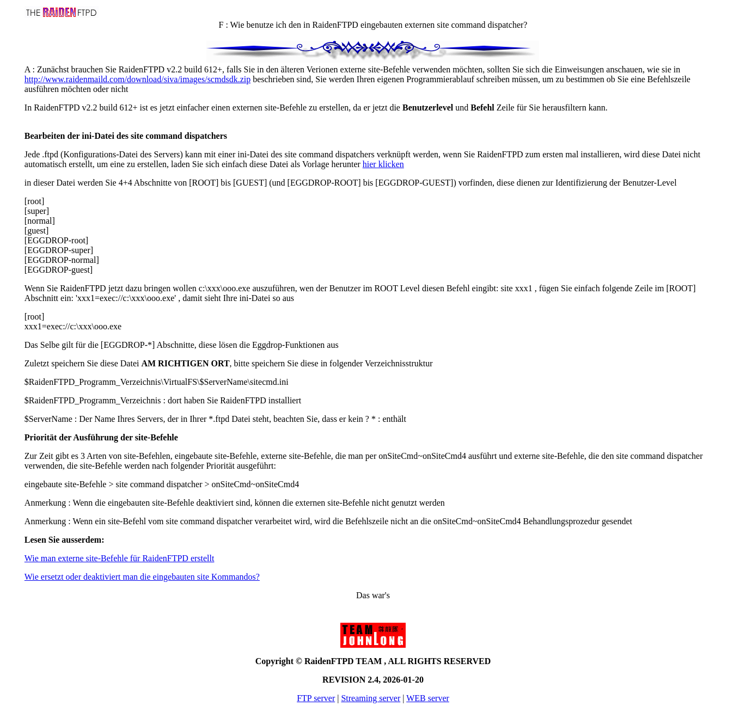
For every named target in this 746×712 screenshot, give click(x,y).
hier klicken (383, 164)
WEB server (427, 698)
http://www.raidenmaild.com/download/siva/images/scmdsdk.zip (137, 79)
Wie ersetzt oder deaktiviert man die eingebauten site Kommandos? (142, 576)
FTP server (316, 698)
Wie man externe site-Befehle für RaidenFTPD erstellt (120, 558)
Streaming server (370, 698)
